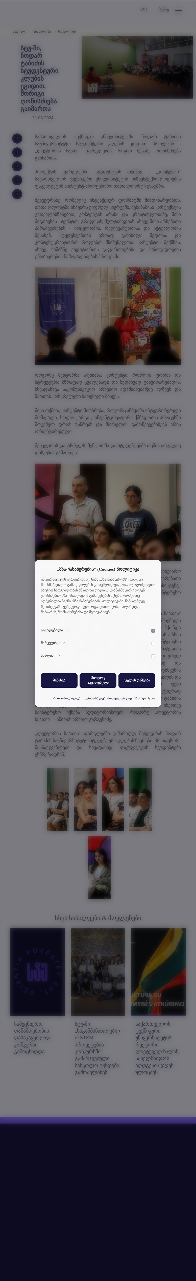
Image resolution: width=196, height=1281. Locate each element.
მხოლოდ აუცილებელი (98, 680)
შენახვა (59, 680)
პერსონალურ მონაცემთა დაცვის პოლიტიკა (120, 698)
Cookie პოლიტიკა (67, 698)
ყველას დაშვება (137, 680)
